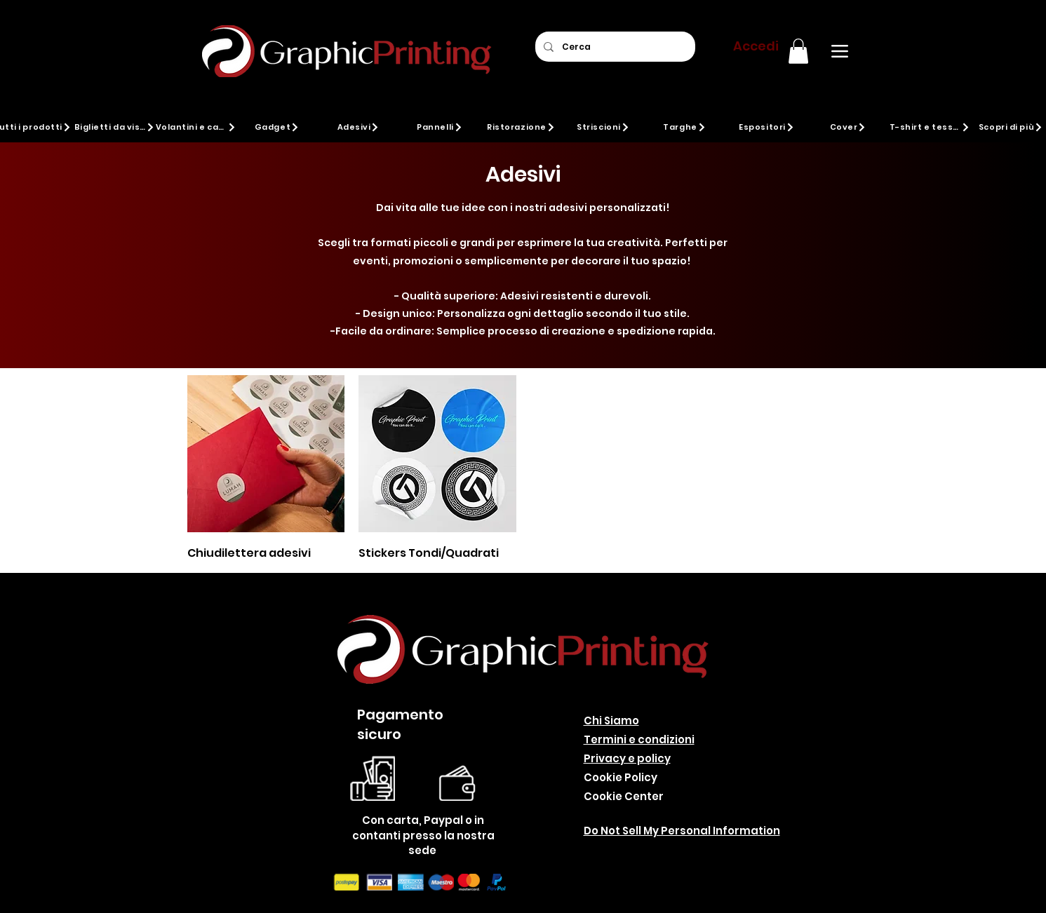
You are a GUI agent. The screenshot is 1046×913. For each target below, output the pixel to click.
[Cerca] (614, 47)
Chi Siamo (611, 720)
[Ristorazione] (521, 127)
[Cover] (848, 127)
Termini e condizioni (639, 739)
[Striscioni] (603, 127)
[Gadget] (277, 127)
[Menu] (840, 51)
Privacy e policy (627, 758)
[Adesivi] (359, 127)
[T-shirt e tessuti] (930, 127)
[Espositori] (767, 127)
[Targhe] (685, 127)
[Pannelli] (440, 127)
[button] (798, 51)
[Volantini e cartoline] (196, 127)
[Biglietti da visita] (114, 127)
